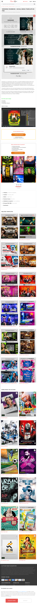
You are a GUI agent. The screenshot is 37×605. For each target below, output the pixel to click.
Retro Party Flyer (4, 531)
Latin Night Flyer (22, 560)
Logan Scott (9, 196)
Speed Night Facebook (23, 326)
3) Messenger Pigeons (5, 103)
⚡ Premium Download (18, 134)
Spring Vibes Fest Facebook (24, 239)
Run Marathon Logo (5, 560)
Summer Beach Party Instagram (25, 531)
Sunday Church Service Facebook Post (26, 268)
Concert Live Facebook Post (6, 297)
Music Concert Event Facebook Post (8, 239)
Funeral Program (4, 417)
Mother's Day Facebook (23, 383)
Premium (25, 1)
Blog (14, 584)
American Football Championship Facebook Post (7, 269)
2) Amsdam (3, 101)
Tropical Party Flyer (22, 417)
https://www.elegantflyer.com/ (22, 591)
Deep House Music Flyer (23, 503)
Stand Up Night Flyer (23, 446)
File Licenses (3, 584)
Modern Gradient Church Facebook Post (9, 383)
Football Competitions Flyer (6, 474)
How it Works (27, 584)
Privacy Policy (9, 596)
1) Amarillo (3, 100)
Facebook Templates (12, 192)
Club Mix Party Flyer (23, 474)
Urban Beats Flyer (4, 503)
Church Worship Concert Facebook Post (27, 297)
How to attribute (16, 201)
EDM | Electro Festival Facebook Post (8, 326)
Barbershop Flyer (4, 446)
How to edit (14, 203)
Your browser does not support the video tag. (18, 169)
